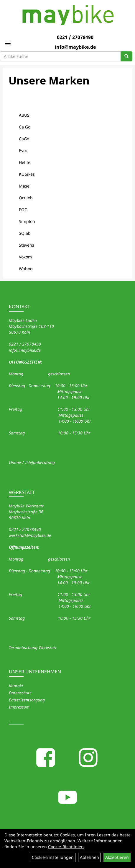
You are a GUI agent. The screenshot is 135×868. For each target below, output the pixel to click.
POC (23, 209)
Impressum (19, 707)
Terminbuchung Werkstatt (33, 647)
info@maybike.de (75, 47)
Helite (24, 162)
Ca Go (24, 127)
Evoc (23, 150)
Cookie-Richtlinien (66, 846)
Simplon (27, 221)
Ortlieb (26, 198)
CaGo (24, 138)
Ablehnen (89, 857)
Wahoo (25, 268)
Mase (24, 186)
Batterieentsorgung (27, 700)
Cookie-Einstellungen (53, 857)
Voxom (25, 257)
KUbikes (27, 174)
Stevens (26, 245)
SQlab (25, 233)
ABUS (24, 115)
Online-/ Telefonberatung (32, 462)
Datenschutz (20, 693)
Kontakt (16, 685)
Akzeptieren (117, 857)
